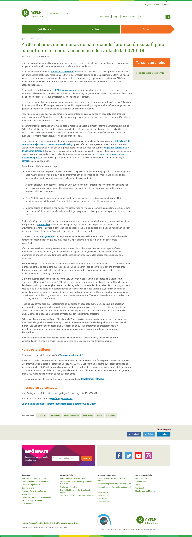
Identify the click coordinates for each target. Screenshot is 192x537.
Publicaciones (128, 16)
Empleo (137, 485)
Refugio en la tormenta (62, 71)
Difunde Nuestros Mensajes (145, 491)
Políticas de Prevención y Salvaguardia (36, 497)
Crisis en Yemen (103, 502)
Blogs (116, 16)
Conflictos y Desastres (68, 487)
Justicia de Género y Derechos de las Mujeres (77, 495)
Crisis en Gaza (102, 492)
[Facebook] (134, 434)
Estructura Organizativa (31, 485)
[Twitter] (149, 434)
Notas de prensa (36, 39)
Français (157, 5)
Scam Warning (27, 503)
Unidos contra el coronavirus (151, 73)
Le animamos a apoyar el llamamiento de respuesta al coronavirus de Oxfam (59, 404)
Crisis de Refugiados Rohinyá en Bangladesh (114, 484)
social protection (71, 416)
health (99, 416)
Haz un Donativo (141, 478)
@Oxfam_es (66, 398)
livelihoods (110, 416)
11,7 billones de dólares (65, 90)
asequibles (43, 224)
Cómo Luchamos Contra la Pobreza (35, 482)
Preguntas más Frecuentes (32, 500)
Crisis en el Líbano (104, 495)
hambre (25, 161)
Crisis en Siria (102, 498)
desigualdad (47, 236)
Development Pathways (92, 379)
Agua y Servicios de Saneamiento (72, 478)
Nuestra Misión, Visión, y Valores (34, 478)
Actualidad (104, 16)
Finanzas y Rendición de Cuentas (34, 491)
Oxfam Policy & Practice (31, 494)
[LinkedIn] (163, 434)
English (148, 5)
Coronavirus (55, 416)
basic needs (88, 416)
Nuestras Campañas (142, 482)
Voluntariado (140, 488)
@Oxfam (54, 398)
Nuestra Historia (28, 488)
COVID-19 (42, 416)
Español (167, 5)
